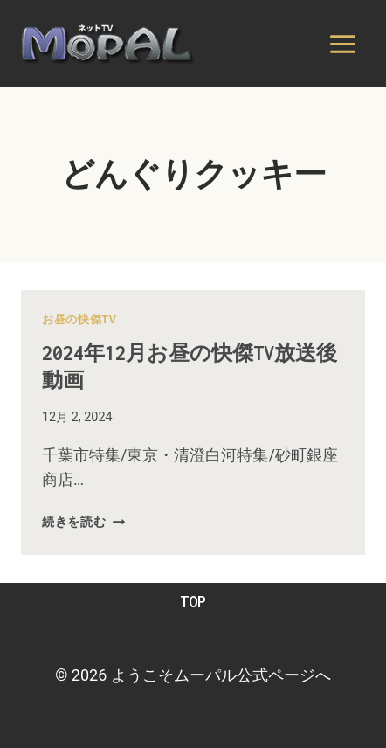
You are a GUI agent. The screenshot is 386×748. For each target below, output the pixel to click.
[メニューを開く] (342, 44)
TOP (193, 601)
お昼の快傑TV (79, 319)
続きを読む (83, 522)
